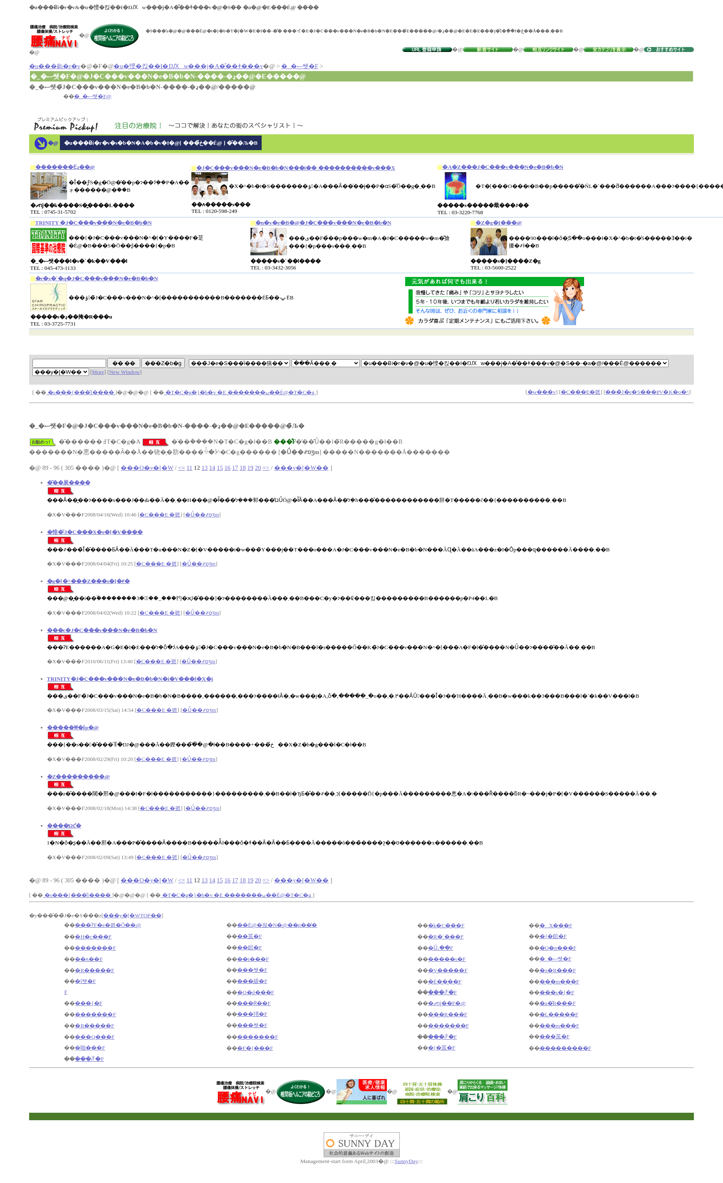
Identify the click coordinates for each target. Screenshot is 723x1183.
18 (243, 467)
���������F (565, 1048)
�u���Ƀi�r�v (55, 66)
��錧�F (249, 947)
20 (258, 467)
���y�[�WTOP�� (132, 915)
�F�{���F (255, 1048)
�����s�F (447, 959)
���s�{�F (557, 992)
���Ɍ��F (253, 1003)
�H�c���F (93, 937)
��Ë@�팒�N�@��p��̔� (277, 925)
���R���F (447, 1014)
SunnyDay (406, 1161)
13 (204, 467)
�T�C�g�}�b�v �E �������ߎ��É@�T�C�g (240, 392)
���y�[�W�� (301, 467)
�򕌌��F (65, 992)
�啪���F (90, 1048)
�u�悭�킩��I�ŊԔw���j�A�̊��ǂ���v (188, 66)
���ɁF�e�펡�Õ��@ (108, 925)
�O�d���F (255, 992)
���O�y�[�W (147, 467)
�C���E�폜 (580, 392)
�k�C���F (446, 925)
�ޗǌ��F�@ (447, 1003)
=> (266, 467)
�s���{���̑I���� (80, 392)
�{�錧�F (553, 936)
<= (181, 467)
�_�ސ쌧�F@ (92, 96)
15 (220, 467)
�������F (95, 948)
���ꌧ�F (442, 992)
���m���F (559, 981)
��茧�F (249, 936)
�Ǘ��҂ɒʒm (202, 514)
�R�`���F (446, 937)
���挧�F (252, 1014)
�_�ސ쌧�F (299, 66)
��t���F (253, 959)
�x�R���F (558, 970)
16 (227, 467)
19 (250, 467)
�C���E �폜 (159, 514)
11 (189, 467)
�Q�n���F (558, 948)
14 (212, 467)
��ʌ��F (88, 959)
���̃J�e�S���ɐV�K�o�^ (647, 392)
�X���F (556, 925)
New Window (124, 372)
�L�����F (559, 1014)
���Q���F (94, 1037)
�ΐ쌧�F (85, 981)
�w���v (541, 392)
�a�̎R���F (558, 1003)
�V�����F (448, 970)
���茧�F (554, 1036)
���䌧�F (252, 981)
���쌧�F (252, 970)
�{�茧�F (442, 1048)
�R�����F (94, 970)
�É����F (445, 981)
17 (235, 467)
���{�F (88, 1003)
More (98, 372)
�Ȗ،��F (440, 948)
